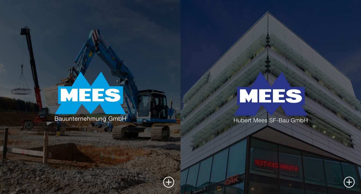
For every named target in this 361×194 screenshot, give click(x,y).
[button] (169, 182)
